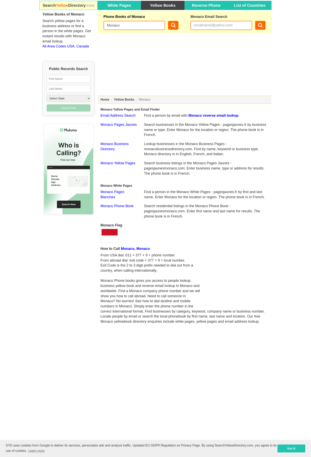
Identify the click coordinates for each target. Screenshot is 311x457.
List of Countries (250, 5)
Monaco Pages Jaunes (119, 125)
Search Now (68, 108)
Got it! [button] (291, 448)
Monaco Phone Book (117, 206)
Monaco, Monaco (135, 249)
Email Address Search (118, 115)
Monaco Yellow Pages (118, 163)
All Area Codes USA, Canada (65, 46)
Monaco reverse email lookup (213, 115)
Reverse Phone (206, 5)
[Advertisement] (185, 64)
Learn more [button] (36, 450)
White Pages (119, 5)
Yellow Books (163, 5)
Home (105, 99)
